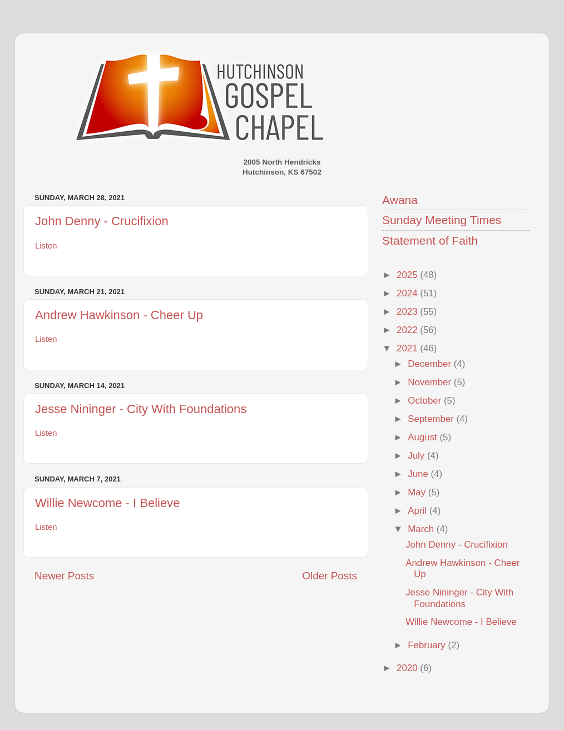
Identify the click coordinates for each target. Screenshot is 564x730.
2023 (408, 311)
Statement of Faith (430, 240)
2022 (408, 330)
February (428, 645)
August (423, 437)
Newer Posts (64, 576)
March (422, 529)
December (430, 364)
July (417, 455)
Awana (400, 199)
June (419, 474)
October (426, 400)
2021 (408, 348)
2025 (408, 275)
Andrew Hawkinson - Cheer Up (119, 315)
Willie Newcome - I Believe (107, 503)
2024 (408, 293)
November (430, 382)
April (418, 510)
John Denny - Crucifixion (102, 221)
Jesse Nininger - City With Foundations (140, 409)
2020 (408, 668)
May (418, 492)
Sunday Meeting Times (441, 219)
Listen (46, 245)
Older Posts (329, 576)
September (432, 419)
